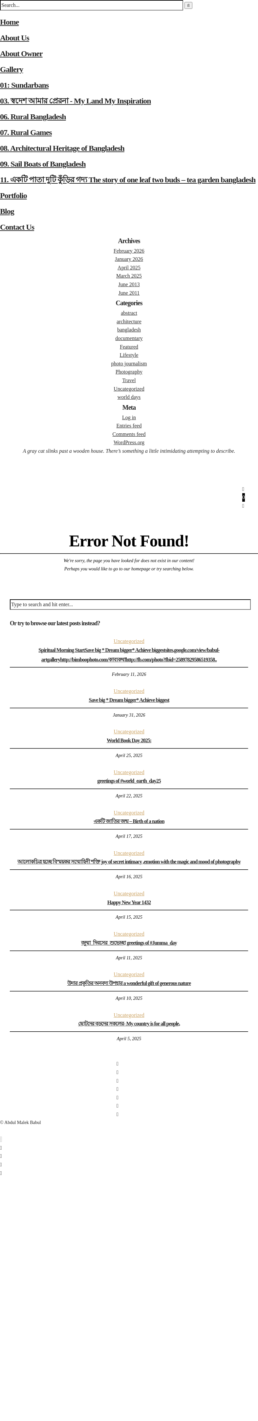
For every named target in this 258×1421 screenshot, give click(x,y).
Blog (7, 211)
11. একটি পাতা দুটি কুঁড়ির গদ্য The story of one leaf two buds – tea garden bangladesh (127, 179)
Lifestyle (129, 355)
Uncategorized (129, 389)
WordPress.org (129, 442)
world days (129, 397)
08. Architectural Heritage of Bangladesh (62, 148)
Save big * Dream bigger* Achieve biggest (129, 700)
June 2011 (129, 293)
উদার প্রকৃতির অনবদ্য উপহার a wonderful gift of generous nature (129, 983)
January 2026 (129, 259)
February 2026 (129, 251)
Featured (129, 347)
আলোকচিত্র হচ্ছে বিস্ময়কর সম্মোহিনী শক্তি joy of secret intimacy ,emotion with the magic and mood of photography (129, 861)
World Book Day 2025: (129, 740)
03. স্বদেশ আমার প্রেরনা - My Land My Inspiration (75, 101)
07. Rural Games (26, 132)
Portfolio (13, 195)
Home (9, 22)
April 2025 (129, 267)
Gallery (11, 69)
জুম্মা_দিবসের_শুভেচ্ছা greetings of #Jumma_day (129, 943)
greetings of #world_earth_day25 (129, 781)
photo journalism (129, 363)
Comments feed (129, 434)
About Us (14, 38)
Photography (129, 372)
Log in (129, 417)
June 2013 (129, 284)
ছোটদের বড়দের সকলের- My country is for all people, (129, 1023)
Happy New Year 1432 (129, 902)
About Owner (21, 53)
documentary (129, 338)
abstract (129, 313)
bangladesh (129, 329)
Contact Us (17, 227)
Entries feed (129, 425)
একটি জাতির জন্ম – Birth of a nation (129, 821)
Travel (129, 380)
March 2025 (129, 276)
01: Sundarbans (24, 85)
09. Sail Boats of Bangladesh (43, 164)
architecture (129, 321)
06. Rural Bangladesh (33, 116)
